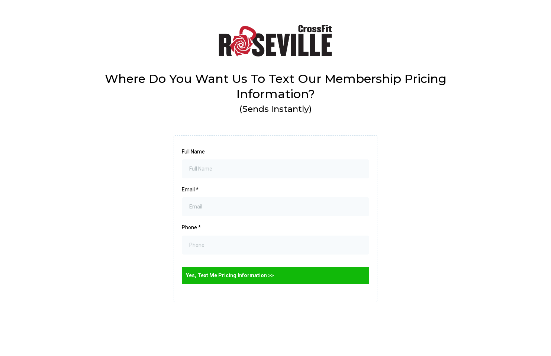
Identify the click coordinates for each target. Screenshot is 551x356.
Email (190, 189)
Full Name (193, 152)
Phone (191, 227)
